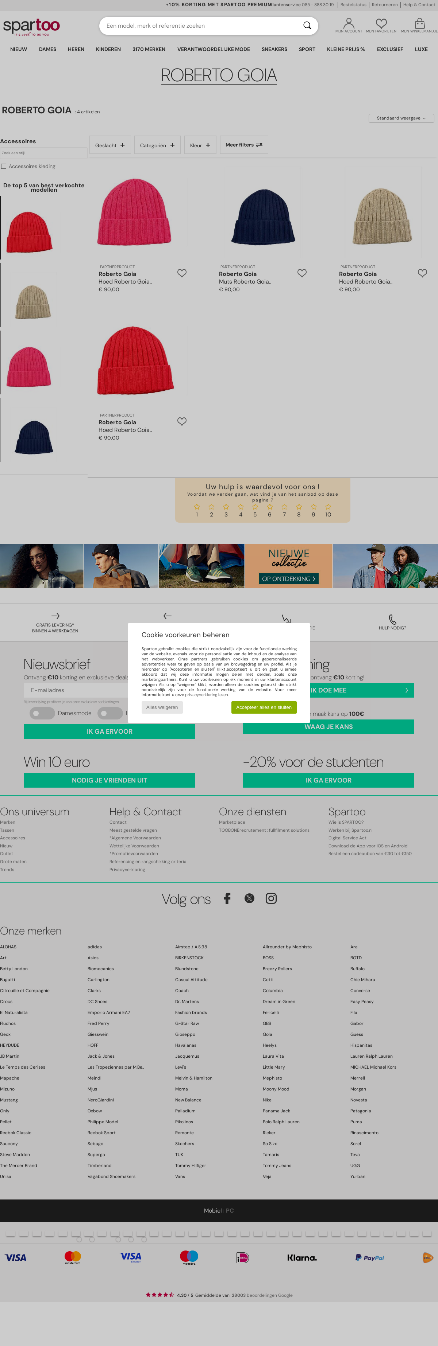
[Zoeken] (307, 26)
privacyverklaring (201, 694)
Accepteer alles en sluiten (264, 707)
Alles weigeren (162, 707)
